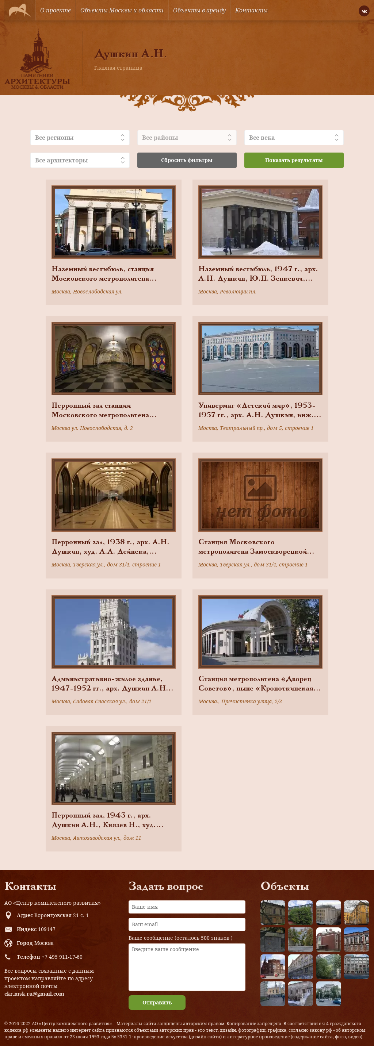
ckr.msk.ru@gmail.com (34, 993)
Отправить (157, 1002)
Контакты (251, 10)
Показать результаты (294, 160)
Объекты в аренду (199, 10)
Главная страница (118, 67)
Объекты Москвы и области (122, 10)
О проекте (55, 10)
